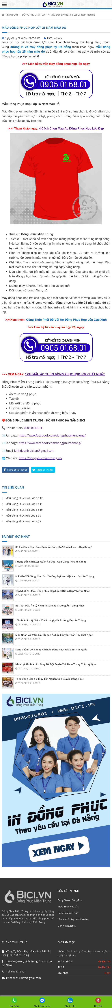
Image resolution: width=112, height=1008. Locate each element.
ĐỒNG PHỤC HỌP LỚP (34, 14)
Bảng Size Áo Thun (68, 913)
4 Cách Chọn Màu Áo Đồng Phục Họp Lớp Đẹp (71, 128)
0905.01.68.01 (33, 428)
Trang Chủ (11, 14)
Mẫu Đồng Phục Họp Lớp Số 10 (24, 509)
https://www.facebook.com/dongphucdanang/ (50, 443)
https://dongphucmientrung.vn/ (40, 458)
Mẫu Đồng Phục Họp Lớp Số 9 (23, 515)
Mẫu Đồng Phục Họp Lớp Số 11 (24, 504)
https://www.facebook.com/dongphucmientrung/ (52, 435)
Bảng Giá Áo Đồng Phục (71, 900)
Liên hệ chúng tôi (67, 925)
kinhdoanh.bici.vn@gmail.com (34, 451)
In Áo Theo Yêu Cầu (68, 906)
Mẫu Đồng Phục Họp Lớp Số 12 (24, 498)
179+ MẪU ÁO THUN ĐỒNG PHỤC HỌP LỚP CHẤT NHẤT (65, 374)
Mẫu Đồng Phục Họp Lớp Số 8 (23, 521)
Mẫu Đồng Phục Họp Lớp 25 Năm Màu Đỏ (73, 14)
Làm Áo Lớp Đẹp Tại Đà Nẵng (73, 919)
